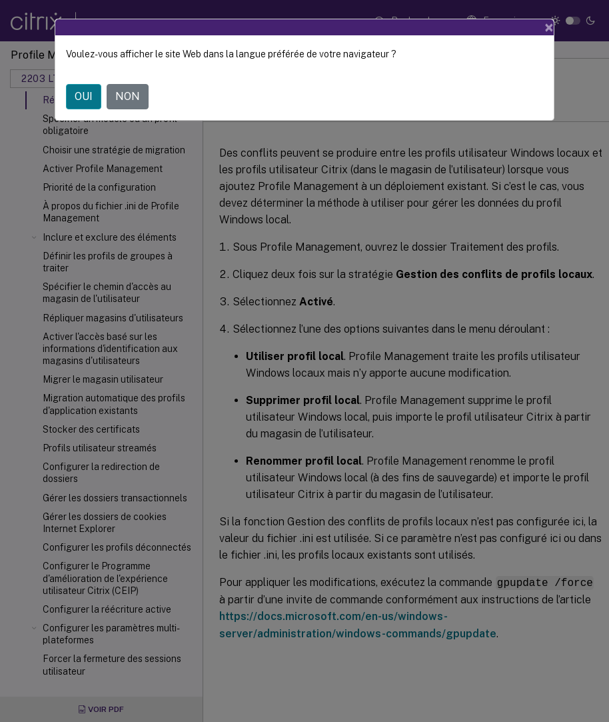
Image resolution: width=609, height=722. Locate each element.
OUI (84, 96)
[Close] (549, 27)
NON (127, 96)
